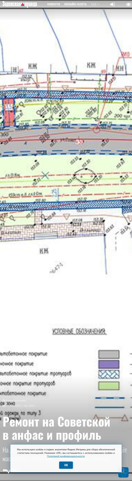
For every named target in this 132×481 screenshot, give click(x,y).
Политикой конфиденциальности (66, 456)
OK (66, 465)
